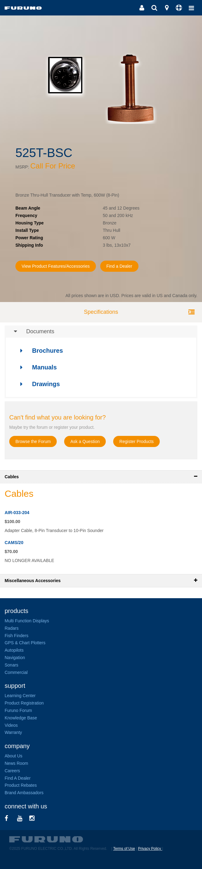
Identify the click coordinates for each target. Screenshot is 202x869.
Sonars (11, 664)
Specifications (101, 312)
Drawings (37, 384)
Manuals (35, 367)
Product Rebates (21, 785)
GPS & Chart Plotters (25, 642)
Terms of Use (124, 848)
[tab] (101, 332)
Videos (11, 725)
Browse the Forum (33, 441)
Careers (12, 770)
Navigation (15, 657)
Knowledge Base (21, 717)
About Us (14, 755)
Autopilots (14, 650)
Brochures (38, 350)
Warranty (13, 732)
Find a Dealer (119, 266)
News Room (16, 763)
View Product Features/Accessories (56, 266)
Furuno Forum (18, 710)
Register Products (136, 441)
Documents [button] (29, 332)
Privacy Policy (150, 848)
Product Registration (24, 703)
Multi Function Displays (27, 620)
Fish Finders (16, 635)
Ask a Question (85, 441)
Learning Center (20, 695)
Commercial (16, 672)
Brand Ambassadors (24, 792)
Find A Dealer (18, 778)
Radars (12, 628)
